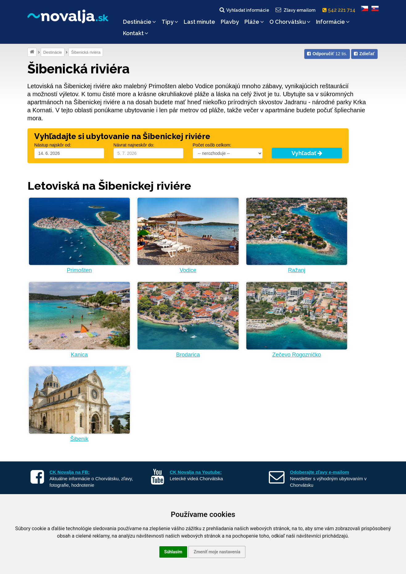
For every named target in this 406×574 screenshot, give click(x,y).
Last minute (199, 22)
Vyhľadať (307, 153)
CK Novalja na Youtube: (196, 472)
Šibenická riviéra (85, 52)
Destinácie (139, 22)
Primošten (79, 270)
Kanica (79, 355)
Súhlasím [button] (173, 551)
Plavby (230, 22)
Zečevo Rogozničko (296, 355)
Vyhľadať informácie (244, 10)
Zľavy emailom (295, 10)
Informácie (333, 22)
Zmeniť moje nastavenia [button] (217, 551)
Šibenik (79, 439)
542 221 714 (340, 10)
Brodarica (188, 355)
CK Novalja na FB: (70, 472)
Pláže (254, 22)
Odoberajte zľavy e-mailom (319, 472)
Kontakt (135, 33)
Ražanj (296, 270)
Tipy (170, 22)
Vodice (188, 270)
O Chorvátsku (289, 22)
